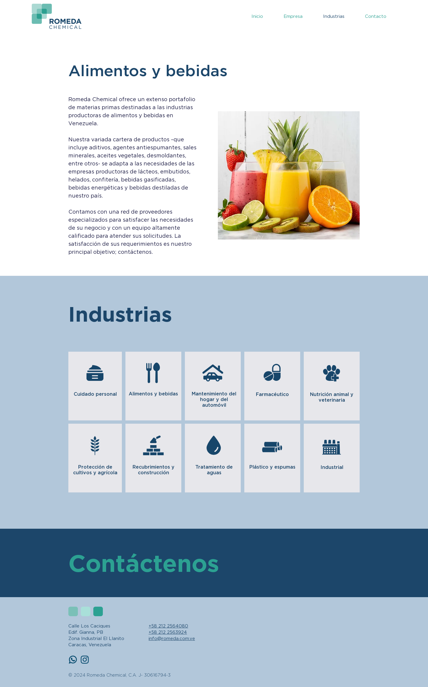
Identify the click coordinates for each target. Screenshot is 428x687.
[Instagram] (84, 659)
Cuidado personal (95, 394)
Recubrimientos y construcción (153, 469)
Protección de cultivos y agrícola (95, 469)
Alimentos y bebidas (153, 393)
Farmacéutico (272, 394)
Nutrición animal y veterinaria (331, 397)
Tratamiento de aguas (214, 469)
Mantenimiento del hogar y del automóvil (214, 399)
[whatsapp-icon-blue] (72, 659)
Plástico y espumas (272, 467)
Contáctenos (143, 563)
